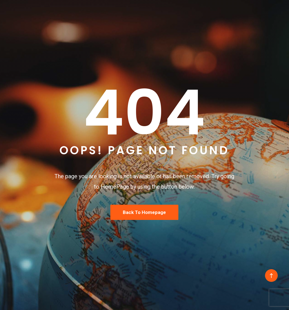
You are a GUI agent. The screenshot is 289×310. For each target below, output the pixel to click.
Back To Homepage (144, 212)
